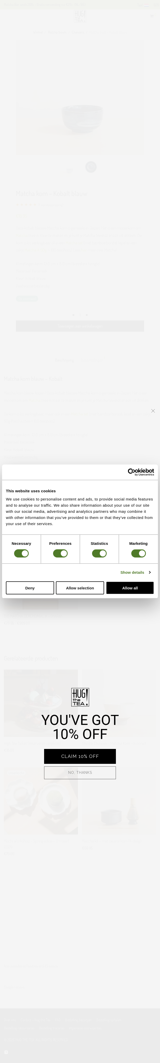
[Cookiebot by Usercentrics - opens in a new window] (131, 472)
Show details (132, 572)
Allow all (130, 588)
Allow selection (80, 588)
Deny (30, 588)
